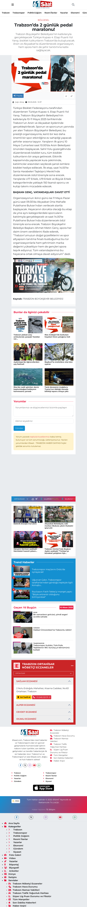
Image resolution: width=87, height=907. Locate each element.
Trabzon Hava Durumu (62, 736)
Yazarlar (64, 13)
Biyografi (11, 867)
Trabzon (6, 13)
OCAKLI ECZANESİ (26, 719)
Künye (10, 874)
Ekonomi (75, 13)
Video (10, 858)
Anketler (11, 871)
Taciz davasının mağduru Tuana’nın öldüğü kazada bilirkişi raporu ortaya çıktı (56, 389)
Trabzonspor (19, 13)
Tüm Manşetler (59, 755)
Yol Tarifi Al (24, 697)
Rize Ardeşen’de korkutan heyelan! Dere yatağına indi (57, 336)
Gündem (16, 781)
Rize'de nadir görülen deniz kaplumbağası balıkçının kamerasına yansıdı (26, 389)
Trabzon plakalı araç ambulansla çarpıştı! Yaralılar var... (27, 337)
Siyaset (47, 781)
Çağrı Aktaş (19, 102)
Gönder (19, 428)
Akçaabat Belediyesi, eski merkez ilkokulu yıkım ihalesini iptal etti (59, 526)
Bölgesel (43, 20)
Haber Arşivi (57, 761)
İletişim (10, 877)
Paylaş (18, 96)
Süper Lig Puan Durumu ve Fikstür (29, 896)
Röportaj (11, 864)
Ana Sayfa (11, 823)
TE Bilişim (50, 809)
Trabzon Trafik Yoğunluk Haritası (28, 893)
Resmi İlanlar (50, 13)
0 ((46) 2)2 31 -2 (41, 697)
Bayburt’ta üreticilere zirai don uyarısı (59, 363)
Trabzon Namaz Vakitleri (24, 890)
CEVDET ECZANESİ (26, 712)
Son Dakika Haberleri (61, 758)
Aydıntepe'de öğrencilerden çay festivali (26, 363)
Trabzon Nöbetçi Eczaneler (25, 883)
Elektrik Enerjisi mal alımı (25, 524)
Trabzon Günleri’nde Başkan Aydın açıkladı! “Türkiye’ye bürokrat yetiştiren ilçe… (58, 551)
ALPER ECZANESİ (25, 705)
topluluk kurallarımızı (40, 437)
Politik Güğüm (35, 13)
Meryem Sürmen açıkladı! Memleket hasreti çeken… (25, 550)
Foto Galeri (12, 855)
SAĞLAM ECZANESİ (26, 681)
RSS (16, 801)
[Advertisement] (43, 476)
